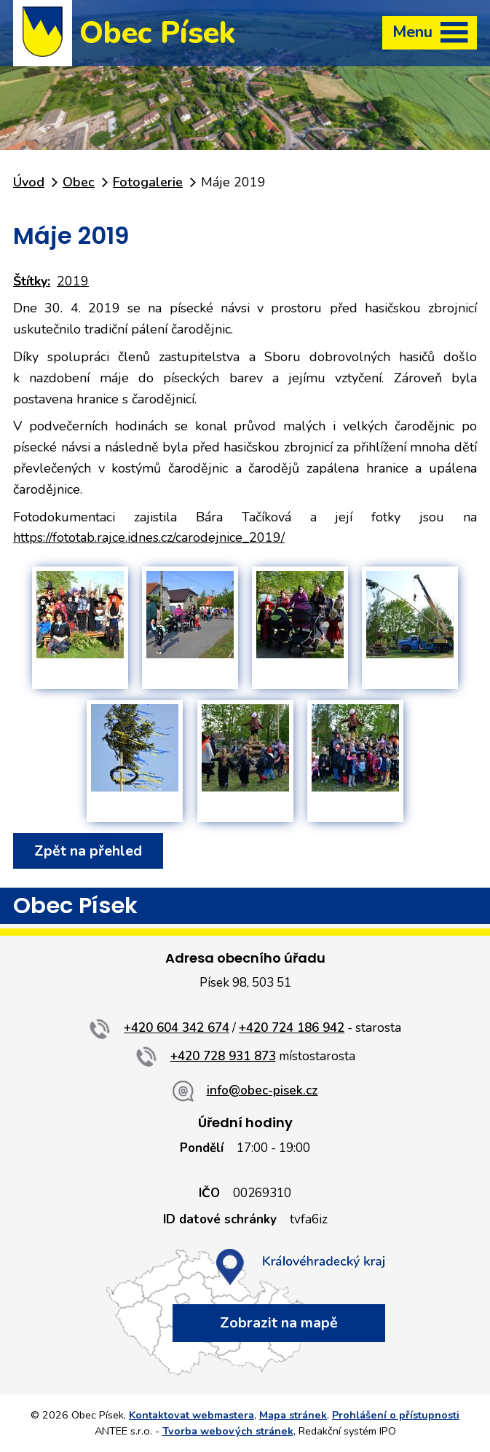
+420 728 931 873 (223, 1056)
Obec (79, 182)
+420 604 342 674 (176, 1027)
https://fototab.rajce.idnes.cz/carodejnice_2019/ (149, 537)
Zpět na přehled (88, 851)
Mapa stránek (293, 1415)
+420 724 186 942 (291, 1027)
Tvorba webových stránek (227, 1431)
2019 (73, 281)
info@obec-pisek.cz (262, 1090)
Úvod (28, 182)
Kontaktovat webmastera (191, 1415)
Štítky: (31, 281)
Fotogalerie (148, 182)
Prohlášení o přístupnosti (395, 1415)
